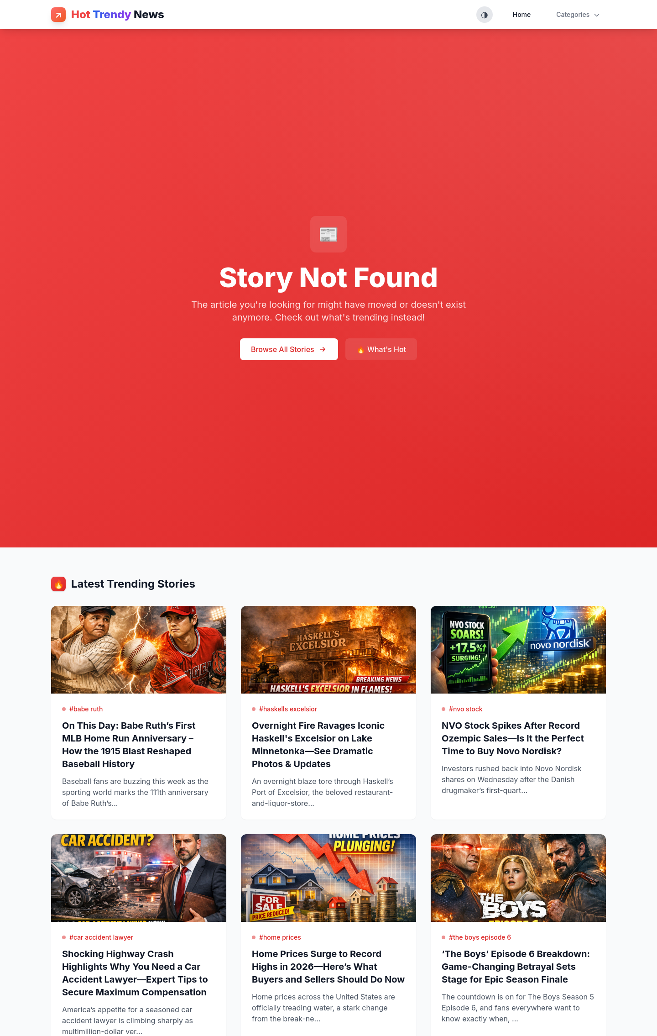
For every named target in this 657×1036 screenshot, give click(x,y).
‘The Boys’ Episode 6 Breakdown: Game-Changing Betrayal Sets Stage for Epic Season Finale (516, 966)
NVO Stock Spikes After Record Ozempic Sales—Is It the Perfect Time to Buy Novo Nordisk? (513, 738)
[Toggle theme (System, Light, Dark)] (484, 14)
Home (522, 14)
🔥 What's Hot (381, 349)
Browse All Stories (289, 349)
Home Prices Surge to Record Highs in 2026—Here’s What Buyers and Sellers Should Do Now (328, 966)
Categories (578, 15)
